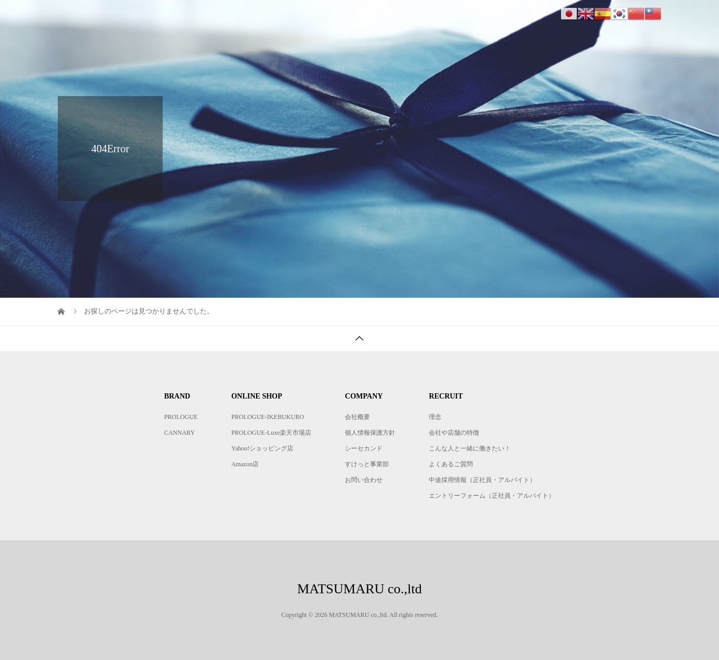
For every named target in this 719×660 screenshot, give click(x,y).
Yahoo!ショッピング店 (262, 448)
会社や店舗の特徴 (454, 432)
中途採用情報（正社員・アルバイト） (482, 480)
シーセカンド (364, 448)
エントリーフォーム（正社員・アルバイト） (492, 495)
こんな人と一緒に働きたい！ (470, 448)
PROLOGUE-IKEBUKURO (267, 417)
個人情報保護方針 (370, 432)
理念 (435, 417)
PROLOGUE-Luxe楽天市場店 (271, 432)
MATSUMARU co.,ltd (120, 18)
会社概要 (357, 417)
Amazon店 (245, 464)
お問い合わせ (364, 480)
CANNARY (179, 432)
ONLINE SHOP (433, 18)
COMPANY (504, 18)
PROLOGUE (181, 417)
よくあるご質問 (451, 464)
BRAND (366, 18)
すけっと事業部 (367, 464)
